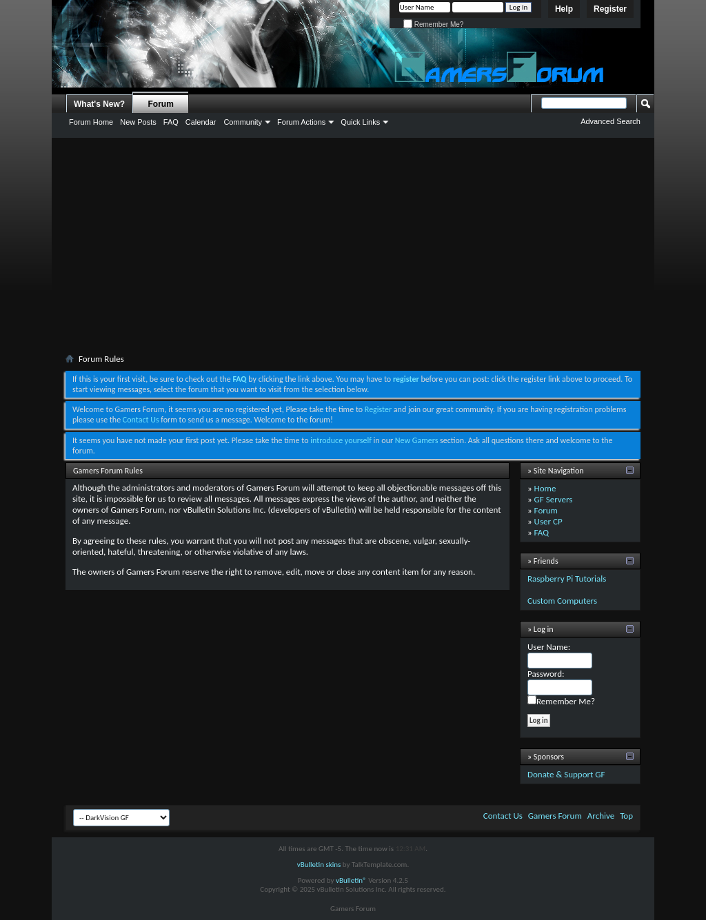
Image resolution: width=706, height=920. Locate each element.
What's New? (99, 104)
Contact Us (141, 420)
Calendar (200, 122)
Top (626, 815)
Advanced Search (611, 121)
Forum (161, 104)
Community (242, 122)
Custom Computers (562, 600)
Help (564, 9)
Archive (600, 815)
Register (610, 9)
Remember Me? (433, 24)
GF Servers (553, 499)
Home (545, 488)
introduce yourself (341, 440)
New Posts (138, 122)
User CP (548, 521)
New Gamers (416, 440)
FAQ (171, 122)
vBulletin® (351, 880)
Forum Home (91, 122)
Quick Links (360, 122)
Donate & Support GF (566, 774)
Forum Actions (301, 122)
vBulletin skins (319, 864)
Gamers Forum (555, 815)
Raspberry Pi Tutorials (566, 578)
